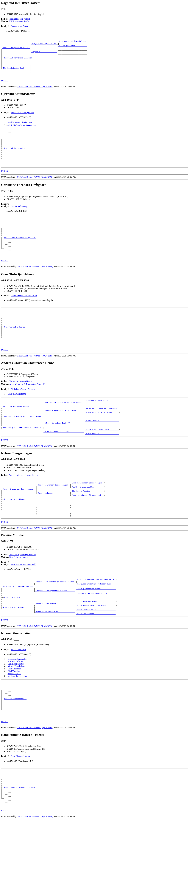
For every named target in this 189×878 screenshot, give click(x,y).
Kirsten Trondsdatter (17, 710)
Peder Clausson (14, 717)
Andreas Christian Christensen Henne (23, 446)
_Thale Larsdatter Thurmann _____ (102, 441)
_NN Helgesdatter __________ (72, 46)
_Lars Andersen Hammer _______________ (96, 643)
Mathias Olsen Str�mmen (22, 118)
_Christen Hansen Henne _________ (102, 426)
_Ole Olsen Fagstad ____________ (87, 525)
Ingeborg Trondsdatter (17, 720)
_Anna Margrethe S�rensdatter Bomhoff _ (22, 458)
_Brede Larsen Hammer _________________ (55, 645)
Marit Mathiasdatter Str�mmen (22, 131)
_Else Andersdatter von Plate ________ (96, 648)
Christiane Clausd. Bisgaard (23, 415)
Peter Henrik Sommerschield (23, 603)
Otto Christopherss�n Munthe (22, 593)
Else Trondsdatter (15, 705)
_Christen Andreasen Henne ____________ (22, 434)
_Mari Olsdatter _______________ (53, 527)
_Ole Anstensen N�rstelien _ (73, 41)
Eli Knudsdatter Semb (19, 21)
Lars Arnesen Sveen (19, 26)
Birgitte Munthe (12, 638)
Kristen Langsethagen (15, 535)
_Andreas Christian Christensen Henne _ (63, 429)
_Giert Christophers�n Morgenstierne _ (96, 618)
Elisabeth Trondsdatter (17, 703)
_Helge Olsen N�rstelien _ (44, 43)
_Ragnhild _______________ (44, 53)
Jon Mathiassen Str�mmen (20, 128)
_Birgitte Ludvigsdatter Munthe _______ (55, 630)
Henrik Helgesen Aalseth (19, 19)
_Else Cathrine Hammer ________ (18, 650)
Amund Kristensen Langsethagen (23, 507)
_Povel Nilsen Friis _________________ (96, 652)
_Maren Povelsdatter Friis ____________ (55, 655)
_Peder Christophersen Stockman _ (102, 436)
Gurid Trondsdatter (16, 708)
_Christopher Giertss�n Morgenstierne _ (55, 621)
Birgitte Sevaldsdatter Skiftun (24, 315)
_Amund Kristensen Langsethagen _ (19, 523)
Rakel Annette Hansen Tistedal (20, 842)
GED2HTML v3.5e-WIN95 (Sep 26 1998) (35, 93)
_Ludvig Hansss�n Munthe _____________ (96, 628)
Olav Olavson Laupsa (20, 807)
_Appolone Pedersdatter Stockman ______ (63, 439)
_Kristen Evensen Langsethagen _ (53, 518)
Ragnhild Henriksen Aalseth (18, 60)
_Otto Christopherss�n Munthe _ (18, 626)
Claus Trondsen (14, 713)
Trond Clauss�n (18, 693)
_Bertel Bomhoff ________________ (102, 451)
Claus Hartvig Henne (17, 420)
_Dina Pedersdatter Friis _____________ (63, 463)
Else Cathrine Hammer (19, 596)
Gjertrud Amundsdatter (16, 158)
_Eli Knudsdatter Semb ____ (16, 73)
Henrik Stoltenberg (19, 219)
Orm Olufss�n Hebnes (15, 349)
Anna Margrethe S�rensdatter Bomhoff (26, 410)
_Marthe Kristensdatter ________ (87, 520)
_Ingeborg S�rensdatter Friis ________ (96, 633)
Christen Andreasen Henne (20, 407)
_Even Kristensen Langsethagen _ (87, 515)
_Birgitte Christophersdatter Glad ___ (96, 623)
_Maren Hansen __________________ (102, 466)
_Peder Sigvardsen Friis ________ (102, 461)
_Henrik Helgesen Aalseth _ (16, 48)
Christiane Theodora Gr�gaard (20, 254)
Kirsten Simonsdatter (15, 746)
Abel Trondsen (14, 715)
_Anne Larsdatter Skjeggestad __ (87, 530)
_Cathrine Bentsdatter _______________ (96, 657)
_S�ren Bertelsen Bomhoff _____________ (64, 453)
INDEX (4, 87)
